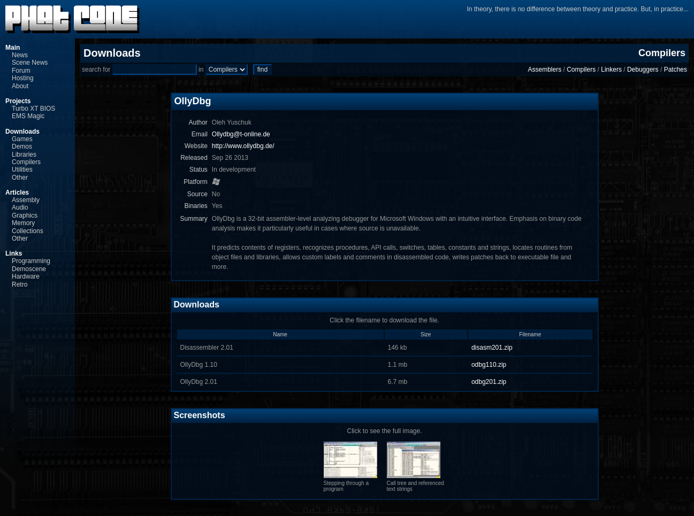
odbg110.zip (488, 364)
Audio (20, 207)
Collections (27, 231)
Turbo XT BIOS (33, 108)
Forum (21, 70)
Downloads (22, 131)
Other (20, 177)
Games (22, 139)
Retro (19, 284)
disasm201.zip (492, 347)
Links (13, 253)
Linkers (611, 69)
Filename (530, 334)
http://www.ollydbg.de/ (243, 146)
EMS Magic (28, 116)
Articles (17, 192)
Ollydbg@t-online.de (241, 134)
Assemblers (544, 69)
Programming (31, 261)
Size (426, 334)
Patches (675, 69)
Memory (23, 223)
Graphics (24, 215)
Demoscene (29, 269)
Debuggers (643, 69)
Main (12, 47)
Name (280, 334)
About (20, 86)
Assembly (26, 200)
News (20, 55)
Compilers (26, 162)
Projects (17, 101)
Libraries (24, 154)
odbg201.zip (488, 382)
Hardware (26, 276)
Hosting (23, 78)
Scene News (30, 62)
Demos (22, 146)
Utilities (22, 169)
